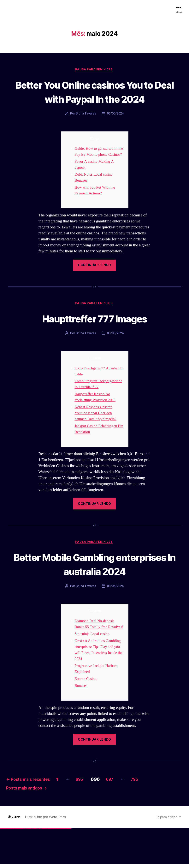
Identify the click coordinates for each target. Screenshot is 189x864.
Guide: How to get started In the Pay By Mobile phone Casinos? (98, 169)
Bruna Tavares (85, 128)
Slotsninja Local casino (93, 667)
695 (92, 813)
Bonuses (81, 719)
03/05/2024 (115, 128)
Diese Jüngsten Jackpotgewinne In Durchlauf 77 (99, 408)
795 (154, 813)
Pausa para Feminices (95, 70)
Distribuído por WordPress (45, 853)
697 (126, 813)
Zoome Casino (86, 712)
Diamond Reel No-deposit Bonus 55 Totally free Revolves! (96, 654)
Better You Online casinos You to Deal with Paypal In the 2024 (94, 98)
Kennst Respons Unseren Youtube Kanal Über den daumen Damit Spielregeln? (97, 440)
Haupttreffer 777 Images (94, 339)
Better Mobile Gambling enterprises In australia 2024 (94, 591)
